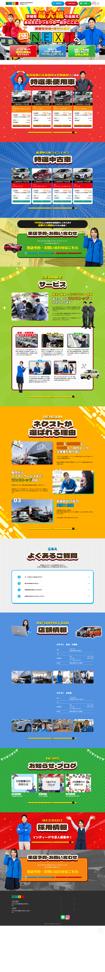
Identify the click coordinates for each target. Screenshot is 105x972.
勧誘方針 (76, 955)
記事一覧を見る (52, 841)
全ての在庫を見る (52, 226)
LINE (85, 3)
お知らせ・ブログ (64, 955)
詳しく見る (52, 423)
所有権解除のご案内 (78, 952)
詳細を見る (21, 126)
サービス (76, 949)
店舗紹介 (63, 952)
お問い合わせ (72, 3)
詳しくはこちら (52, 884)
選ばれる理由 (64, 949)
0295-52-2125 (73, 685)
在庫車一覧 (76, 947)
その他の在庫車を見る (52, 140)
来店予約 (58, 3)
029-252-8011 (73, 734)
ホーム (62, 947)
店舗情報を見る (52, 772)
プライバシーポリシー (65, 960)
